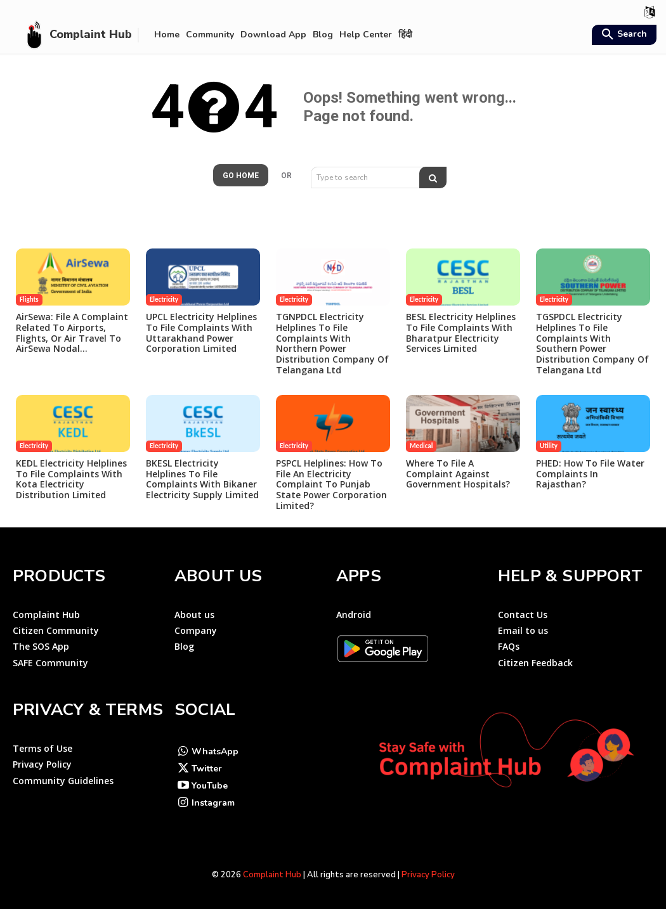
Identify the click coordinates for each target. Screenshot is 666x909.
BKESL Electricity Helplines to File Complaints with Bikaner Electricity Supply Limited (202, 479)
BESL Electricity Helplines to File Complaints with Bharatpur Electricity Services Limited (461, 332)
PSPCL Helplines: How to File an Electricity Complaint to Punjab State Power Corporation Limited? (331, 484)
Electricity (164, 299)
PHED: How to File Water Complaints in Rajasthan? (590, 474)
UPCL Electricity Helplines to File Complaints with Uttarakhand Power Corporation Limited (201, 332)
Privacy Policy (428, 874)
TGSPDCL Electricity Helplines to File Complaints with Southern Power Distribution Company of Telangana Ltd (592, 343)
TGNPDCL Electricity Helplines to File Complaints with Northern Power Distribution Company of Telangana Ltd (332, 343)
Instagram (213, 803)
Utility (549, 446)
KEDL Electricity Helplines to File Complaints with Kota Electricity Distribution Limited (71, 479)
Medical (421, 446)
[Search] (433, 177)
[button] (622, 35)
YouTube (210, 785)
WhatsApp (215, 751)
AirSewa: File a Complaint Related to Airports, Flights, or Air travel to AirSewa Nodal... (72, 332)
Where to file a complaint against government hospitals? (458, 474)
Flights (29, 299)
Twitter (207, 768)
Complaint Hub (272, 874)
